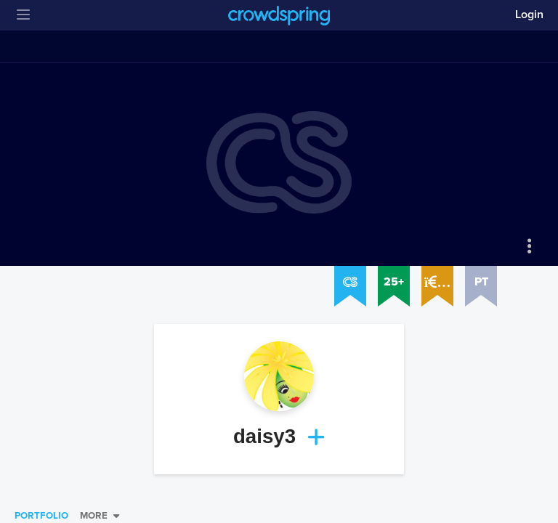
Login (529, 14)
